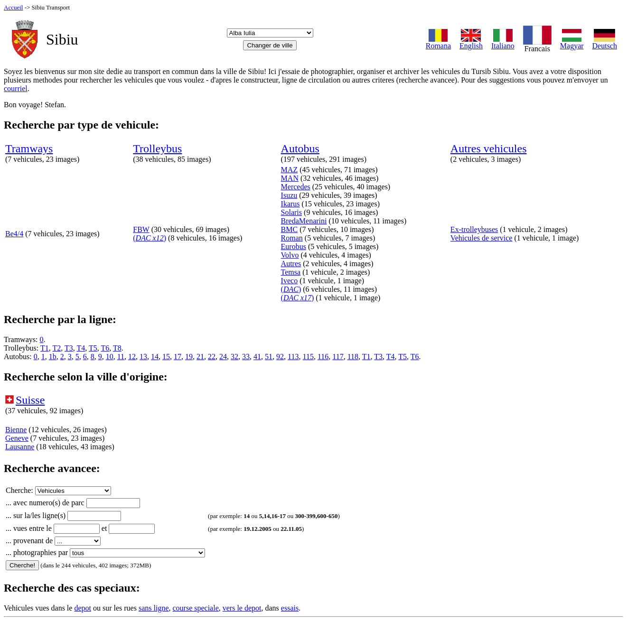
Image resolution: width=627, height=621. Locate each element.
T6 (105, 348)
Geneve (16, 438)
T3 (69, 348)
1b (52, 356)
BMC (289, 229)
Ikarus (290, 204)
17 (177, 356)
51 (268, 356)
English (471, 42)
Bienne (16, 430)
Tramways (29, 148)
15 (166, 356)
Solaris (291, 212)
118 (352, 356)
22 (211, 356)
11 (120, 356)
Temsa (291, 272)
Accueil (13, 7)
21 (200, 356)
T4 (80, 348)
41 (257, 356)
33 (246, 356)
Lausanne (19, 447)
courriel (16, 88)
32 (234, 356)
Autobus (300, 148)
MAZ (289, 170)
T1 (44, 348)
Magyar (572, 42)
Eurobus (293, 246)
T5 (93, 348)
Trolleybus (157, 148)
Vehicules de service (481, 238)
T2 (56, 348)
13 (143, 356)
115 (307, 356)
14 (155, 356)
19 (189, 356)
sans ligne (154, 608)
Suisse (30, 400)
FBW (141, 229)
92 (280, 356)
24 (223, 356)
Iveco (289, 281)
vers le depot (242, 608)
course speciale (195, 608)
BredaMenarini (304, 221)
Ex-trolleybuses (474, 229)
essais (290, 608)
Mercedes (295, 187)
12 (132, 356)
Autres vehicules (488, 148)
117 (337, 356)
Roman (292, 238)
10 (109, 356)
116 (323, 356)
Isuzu (289, 195)
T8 (117, 348)
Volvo (290, 255)
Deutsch (604, 42)
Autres (291, 264)
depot (82, 608)
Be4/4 (14, 234)
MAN (290, 178)
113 (293, 356)
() (149, 238)
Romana (438, 42)
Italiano (503, 42)
